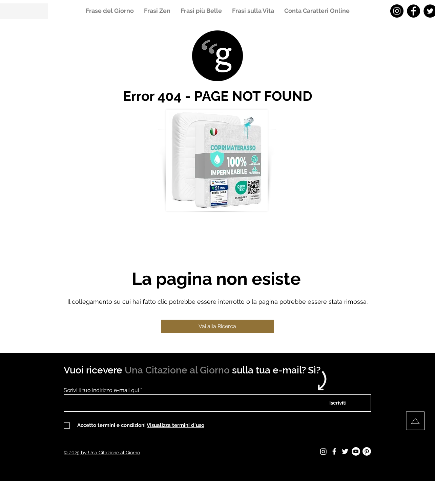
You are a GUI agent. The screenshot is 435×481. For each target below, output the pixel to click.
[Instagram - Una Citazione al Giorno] (396, 11)
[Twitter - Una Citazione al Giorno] (345, 451)
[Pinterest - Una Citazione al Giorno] (366, 451)
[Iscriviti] (338, 403)
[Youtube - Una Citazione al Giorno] (356, 451)
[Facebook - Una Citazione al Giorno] (413, 11)
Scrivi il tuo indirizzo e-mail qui (101, 390)
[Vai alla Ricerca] (217, 326)
